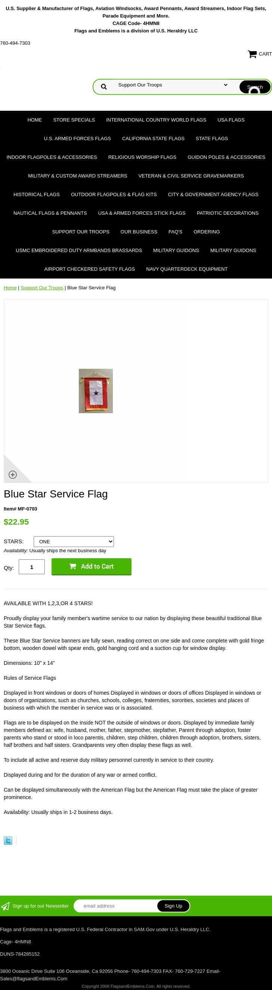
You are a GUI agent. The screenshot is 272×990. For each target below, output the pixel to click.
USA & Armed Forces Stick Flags (142, 213)
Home (34, 120)
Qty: (9, 568)
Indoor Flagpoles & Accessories (52, 157)
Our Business (139, 232)
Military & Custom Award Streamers (77, 176)
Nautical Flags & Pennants (50, 213)
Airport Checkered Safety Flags (89, 269)
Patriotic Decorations (228, 213)
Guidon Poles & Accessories (226, 157)
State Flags (212, 138)
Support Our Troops (80, 232)
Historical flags (36, 194)
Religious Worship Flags (142, 157)
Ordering (207, 232)
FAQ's (175, 232)
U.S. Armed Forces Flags (77, 138)
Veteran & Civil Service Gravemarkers (191, 176)
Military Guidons (176, 250)
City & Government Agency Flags (213, 194)
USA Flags (230, 120)
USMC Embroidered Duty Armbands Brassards (79, 250)
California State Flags (153, 138)
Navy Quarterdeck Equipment (187, 269)
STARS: (14, 541)
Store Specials (74, 120)
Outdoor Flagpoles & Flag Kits (114, 194)
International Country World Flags (156, 120)
